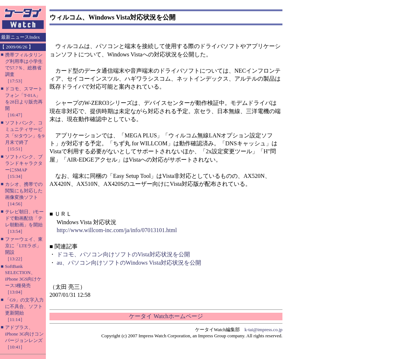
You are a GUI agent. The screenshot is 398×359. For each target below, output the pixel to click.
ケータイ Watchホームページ (166, 316)
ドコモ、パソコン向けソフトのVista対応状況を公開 (123, 254)
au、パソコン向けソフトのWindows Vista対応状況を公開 (129, 263)
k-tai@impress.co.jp (263, 329)
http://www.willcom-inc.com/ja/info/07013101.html (117, 230)
